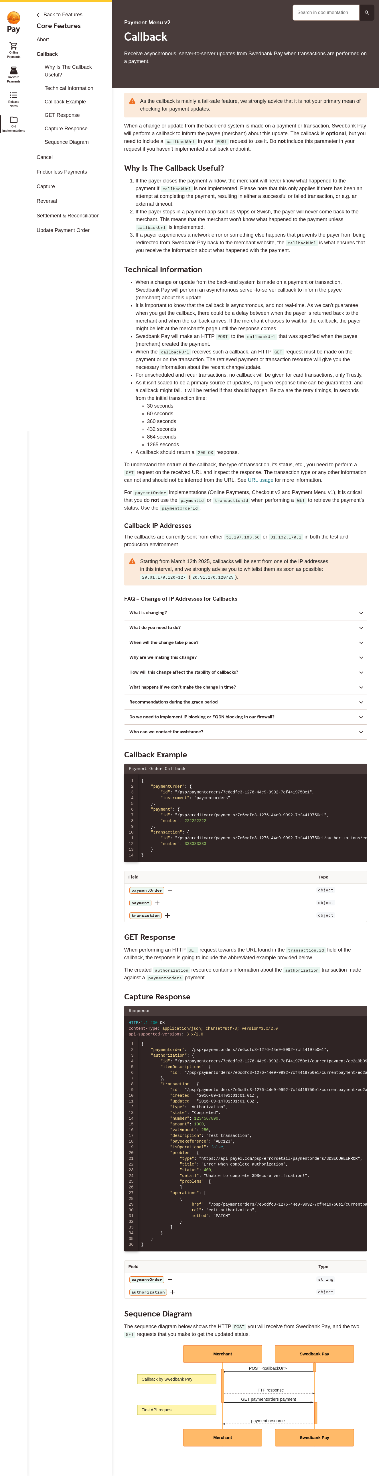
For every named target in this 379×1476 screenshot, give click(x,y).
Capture (46, 186)
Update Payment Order (63, 230)
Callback (47, 54)
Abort (43, 39)
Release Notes (13, 99)
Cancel (45, 157)
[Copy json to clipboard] (359, 769)
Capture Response (66, 128)
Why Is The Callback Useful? (68, 71)
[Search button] (367, 13)
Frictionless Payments (62, 172)
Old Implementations (14, 123)
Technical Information (69, 88)
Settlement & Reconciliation (68, 216)
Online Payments (13, 49)
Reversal (47, 201)
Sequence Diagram (67, 142)
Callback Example (65, 102)
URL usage (260, 480)
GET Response (62, 115)
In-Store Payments (13, 74)
